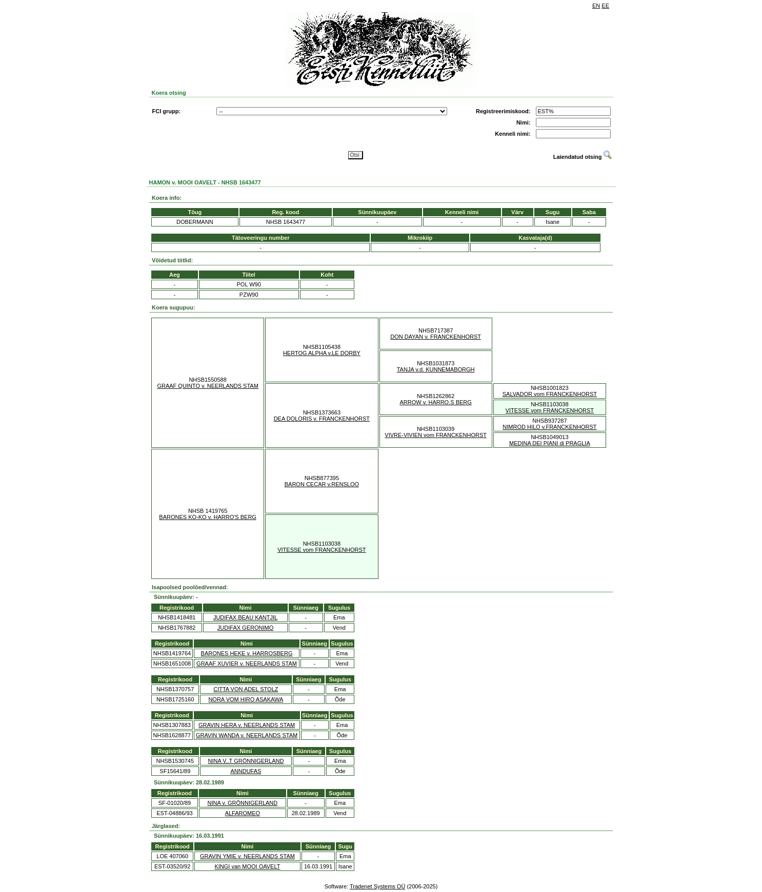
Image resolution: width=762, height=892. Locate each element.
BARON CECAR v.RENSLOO (322, 484)
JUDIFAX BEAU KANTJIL (245, 617)
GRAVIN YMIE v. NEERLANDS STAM (247, 856)
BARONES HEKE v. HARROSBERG (247, 653)
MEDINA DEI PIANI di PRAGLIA (549, 443)
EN (596, 6)
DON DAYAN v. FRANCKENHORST (435, 337)
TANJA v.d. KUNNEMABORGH (436, 369)
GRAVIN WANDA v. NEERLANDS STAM (246, 735)
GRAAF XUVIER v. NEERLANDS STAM (246, 663)
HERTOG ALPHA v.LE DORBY (321, 353)
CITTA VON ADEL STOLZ (245, 689)
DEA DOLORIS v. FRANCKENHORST (322, 419)
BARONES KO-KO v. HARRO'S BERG (207, 517)
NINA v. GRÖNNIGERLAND (243, 803)
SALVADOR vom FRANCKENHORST (550, 394)
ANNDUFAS (245, 771)
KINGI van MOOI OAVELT (247, 866)
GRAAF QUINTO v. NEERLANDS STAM (207, 386)
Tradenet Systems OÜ (377, 886)
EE (605, 6)
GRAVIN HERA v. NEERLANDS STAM (246, 725)
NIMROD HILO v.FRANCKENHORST (549, 427)
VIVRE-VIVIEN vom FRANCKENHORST (436, 435)
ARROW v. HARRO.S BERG (435, 402)
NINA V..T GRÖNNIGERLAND (246, 761)
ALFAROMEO (242, 813)
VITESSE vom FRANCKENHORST (550, 410)
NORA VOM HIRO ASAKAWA (245, 699)
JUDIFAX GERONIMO (245, 628)
